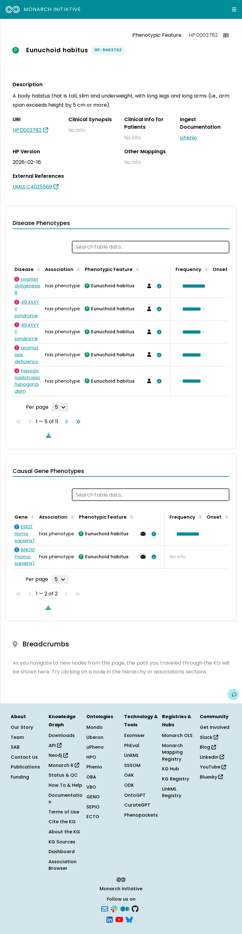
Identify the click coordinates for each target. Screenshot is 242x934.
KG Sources (62, 842)
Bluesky (211, 777)
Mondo (94, 727)
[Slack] (114, 908)
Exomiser (134, 735)
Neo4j (58, 755)
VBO (91, 787)
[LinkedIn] (110, 919)
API (55, 745)
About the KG (64, 832)
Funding (20, 777)
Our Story (22, 727)
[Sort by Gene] (31, 516)
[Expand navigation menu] (234, 9)
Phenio (94, 767)
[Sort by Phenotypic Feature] (136, 269)
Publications (25, 767)
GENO (93, 797)
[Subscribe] (104, 908)
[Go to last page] (77, 421)
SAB (15, 747)
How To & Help (65, 785)
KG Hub (170, 769)
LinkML (131, 755)
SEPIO (93, 807)
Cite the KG (62, 822)
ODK (129, 785)
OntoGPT (135, 795)
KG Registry (175, 779)
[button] (192, 286)
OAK (129, 775)
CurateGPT (137, 805)
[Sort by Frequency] (205, 269)
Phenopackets (141, 815)
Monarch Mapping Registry (172, 752)
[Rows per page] (60, 407)
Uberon (94, 737)
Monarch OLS (177, 735)
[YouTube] (119, 919)
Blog (208, 747)
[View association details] (157, 286)
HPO (91, 757)
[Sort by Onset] (225, 516)
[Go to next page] (65, 421)
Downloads (62, 735)
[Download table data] (47, 435)
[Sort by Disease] (37, 269)
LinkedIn (212, 757)
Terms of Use (64, 812)
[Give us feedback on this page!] (233, 694)
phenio (188, 137)
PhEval (131, 745)
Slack (209, 737)
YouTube (213, 767)
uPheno (95, 747)
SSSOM (132, 765)
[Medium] (124, 908)
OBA (91, 777)
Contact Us (24, 757)
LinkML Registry (171, 792)
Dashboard (62, 851)
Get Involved (214, 727)
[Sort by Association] (77, 269)
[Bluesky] (129, 919)
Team (17, 737)
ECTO (92, 816)
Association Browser (63, 865)
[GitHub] (135, 908)
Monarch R (64, 765)
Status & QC (63, 775)
